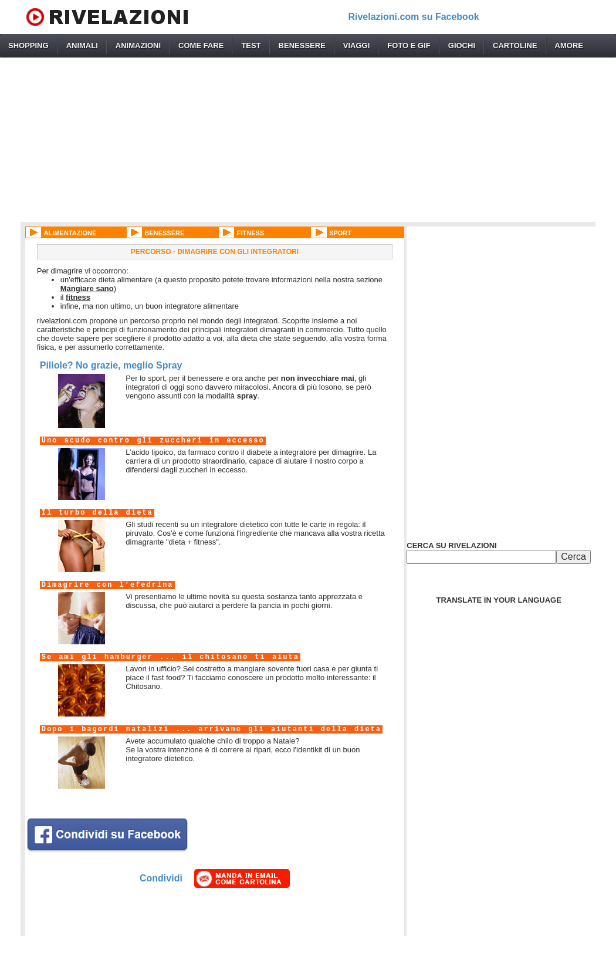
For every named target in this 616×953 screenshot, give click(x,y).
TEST (250, 45)
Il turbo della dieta (97, 513)
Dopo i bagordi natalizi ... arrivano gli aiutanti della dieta (211, 729)
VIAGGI (356, 45)
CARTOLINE (515, 45)
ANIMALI (82, 45)
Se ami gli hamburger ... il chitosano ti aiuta (170, 657)
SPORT (340, 232)
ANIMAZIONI (138, 45)
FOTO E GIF (408, 45)
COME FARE (201, 45)
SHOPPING (28, 45)
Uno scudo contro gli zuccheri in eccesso (153, 441)
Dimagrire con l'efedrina (108, 585)
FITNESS (250, 232)
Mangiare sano (87, 288)
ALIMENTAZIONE (70, 232)
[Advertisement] (308, 140)
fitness (78, 297)
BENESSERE (302, 45)
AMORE (569, 45)
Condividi (161, 878)
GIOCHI (461, 45)
